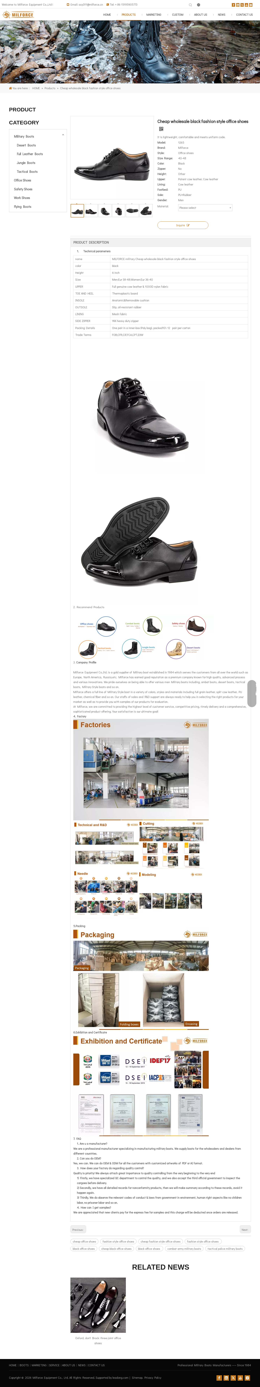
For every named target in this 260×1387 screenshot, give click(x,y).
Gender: (162, 200)
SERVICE (54, 1365)
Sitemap (137, 1377)
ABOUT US (68, 1365)
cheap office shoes (84, 1241)
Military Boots (24, 136)
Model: (161, 142)
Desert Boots (26, 145)
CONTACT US (96, 1365)
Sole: (160, 195)
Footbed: (162, 189)
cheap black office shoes (116, 1248)
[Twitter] (242, 4)
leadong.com (120, 1377)
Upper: (161, 179)
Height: (161, 174)
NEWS (82, 1365)
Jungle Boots (26, 163)
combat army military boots (184, 1248)
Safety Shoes (23, 189)
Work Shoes (22, 198)
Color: (160, 163)
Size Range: (165, 158)
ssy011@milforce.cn (91, 4)
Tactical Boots (27, 171)
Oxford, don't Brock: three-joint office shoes (98, 1340)
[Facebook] (233, 4)
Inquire (183, 225)
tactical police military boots (225, 1248)
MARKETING (39, 1365)
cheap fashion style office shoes (161, 1241)
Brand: (161, 148)
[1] (130, 52)
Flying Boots (22, 206)
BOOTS (24, 1365)
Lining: (161, 184)
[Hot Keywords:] (190, 5)
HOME (13, 1365)
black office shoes (84, 1248)
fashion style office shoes (118, 1241)
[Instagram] (250, 4)
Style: (160, 153)
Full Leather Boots (30, 154)
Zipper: (161, 168)
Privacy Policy (152, 1377)
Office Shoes (22, 180)
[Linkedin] (237, 4)
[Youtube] (246, 4)
